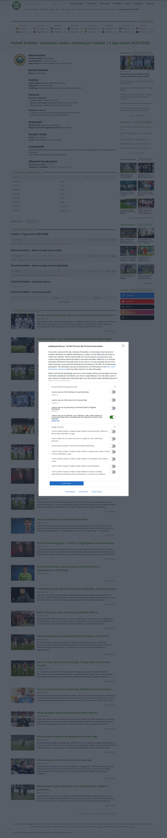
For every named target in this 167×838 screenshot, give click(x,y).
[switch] (113, 392)
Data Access (83, 492)
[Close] (124, 346)
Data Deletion (70, 492)
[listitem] (83, 387)
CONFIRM (66, 483)
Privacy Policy (97, 492)
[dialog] (83, 419)
